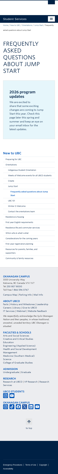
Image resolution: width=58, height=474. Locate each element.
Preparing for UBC (13, 159)
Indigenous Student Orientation (22, 170)
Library (17, 307)
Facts (5, 304)
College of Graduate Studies (18, 362)
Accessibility (8, 469)
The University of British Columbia (21, 6)
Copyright (43, 465)
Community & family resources (19, 258)
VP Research (31, 382)
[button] (52, 165)
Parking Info (25, 295)
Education (8, 342)
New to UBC (15, 25)
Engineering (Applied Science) (19, 345)
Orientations (27, 25)
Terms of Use (30, 465)
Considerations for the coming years (22, 238)
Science (7, 359)
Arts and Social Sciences (16, 335)
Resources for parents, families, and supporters (21, 251)
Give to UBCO (29, 307)
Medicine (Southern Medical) (19, 356)
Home (5, 25)
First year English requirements (19, 222)
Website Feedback (37, 311)
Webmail (21, 311)
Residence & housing (15, 217)
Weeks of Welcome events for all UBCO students (30, 175)
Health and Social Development (20, 349)
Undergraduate (11, 372)
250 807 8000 (14, 286)
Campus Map (10, 295)
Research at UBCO (12, 382)
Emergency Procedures (12, 465)
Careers (7, 307)
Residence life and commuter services (23, 228)
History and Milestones (22, 304)
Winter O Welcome (17, 206)
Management (10, 352)
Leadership (42, 304)
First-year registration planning (19, 244)
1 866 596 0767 (20, 290)
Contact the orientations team (21, 211)
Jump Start (38, 25)
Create (11, 181)
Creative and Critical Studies (18, 339)
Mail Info (38, 295)
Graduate (26, 372)
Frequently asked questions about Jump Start (29, 193)
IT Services (9, 311)
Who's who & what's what (17, 233)
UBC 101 (11, 201)
